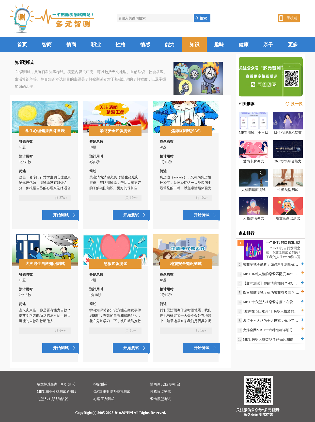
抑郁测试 (100, 384)
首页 (22, 44)
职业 (96, 44)
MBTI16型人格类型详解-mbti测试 (268, 339)
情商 (71, 44)
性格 (121, 44)
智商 (47, 44)
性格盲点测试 (160, 391)
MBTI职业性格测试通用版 (57, 391)
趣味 (219, 44)
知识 (194, 44)
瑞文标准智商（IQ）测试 (56, 384)
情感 (145, 44)
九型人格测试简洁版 (52, 399)
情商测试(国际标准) (165, 384)
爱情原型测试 (160, 399)
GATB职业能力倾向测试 (112, 391)
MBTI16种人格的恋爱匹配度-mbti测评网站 (275, 274)
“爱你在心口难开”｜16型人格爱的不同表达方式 (279, 311)
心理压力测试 (104, 399)
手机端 (292, 18)
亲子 (268, 44)
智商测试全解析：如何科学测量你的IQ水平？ (277, 264)
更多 (293, 44)
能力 (170, 44)
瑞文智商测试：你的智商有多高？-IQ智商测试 (278, 293)
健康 (244, 44)
